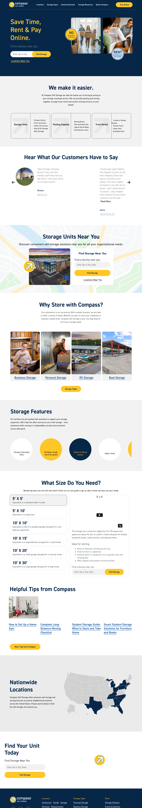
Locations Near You (20, 61)
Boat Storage (117, 377)
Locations (39, 4)
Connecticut (46, 802)
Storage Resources (85, 4)
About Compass (102, 4)
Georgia (63, 802)
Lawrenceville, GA (107, 214)
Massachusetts (57, 806)
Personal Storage (55, 377)
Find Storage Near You (17, 760)
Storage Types (52, 4)
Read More (106, 201)
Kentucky (45, 806)
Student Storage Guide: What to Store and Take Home (86, 628)
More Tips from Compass (25, 646)
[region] (71, 450)
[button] (13, 182)
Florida (56, 802)
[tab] (38, 500)
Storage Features (112, 802)
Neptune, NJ (42, 194)
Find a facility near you (23, 46)
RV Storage (86, 377)
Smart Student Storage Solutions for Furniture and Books (118, 628)
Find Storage (41, 54)
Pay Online (124, 4)
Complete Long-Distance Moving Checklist (50, 628)
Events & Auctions (68, 4)
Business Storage (25, 377)
